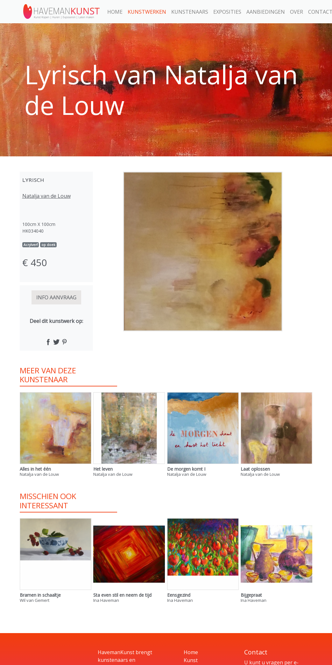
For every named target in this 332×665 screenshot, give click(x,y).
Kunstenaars (189, 11)
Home (115, 11)
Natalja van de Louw (46, 195)
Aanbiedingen (265, 11)
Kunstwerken (147, 11)
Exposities (227, 11)
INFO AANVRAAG (56, 297)
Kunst (191, 660)
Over (296, 11)
